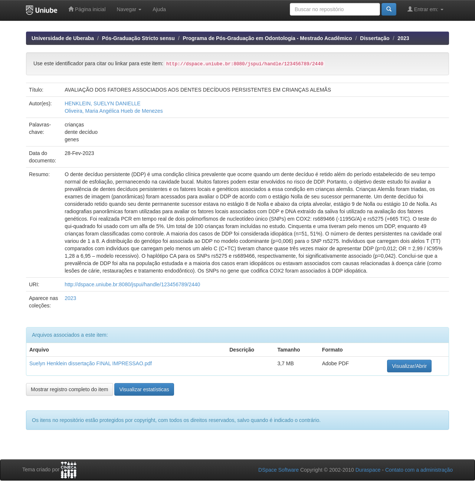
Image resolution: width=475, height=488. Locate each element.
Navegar (129, 9)
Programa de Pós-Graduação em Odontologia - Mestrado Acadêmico (267, 38)
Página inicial (86, 9)
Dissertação (374, 38)
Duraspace (368, 470)
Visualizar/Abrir (409, 366)
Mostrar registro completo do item (69, 389)
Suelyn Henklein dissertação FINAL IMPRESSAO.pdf (90, 363)
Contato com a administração (419, 470)
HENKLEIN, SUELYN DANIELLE (102, 103)
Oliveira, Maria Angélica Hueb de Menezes (114, 111)
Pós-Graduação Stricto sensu (138, 38)
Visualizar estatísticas (144, 389)
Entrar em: (425, 9)
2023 (403, 38)
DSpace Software (278, 470)
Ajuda (159, 9)
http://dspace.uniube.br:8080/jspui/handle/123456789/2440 (132, 284)
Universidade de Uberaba (63, 38)
